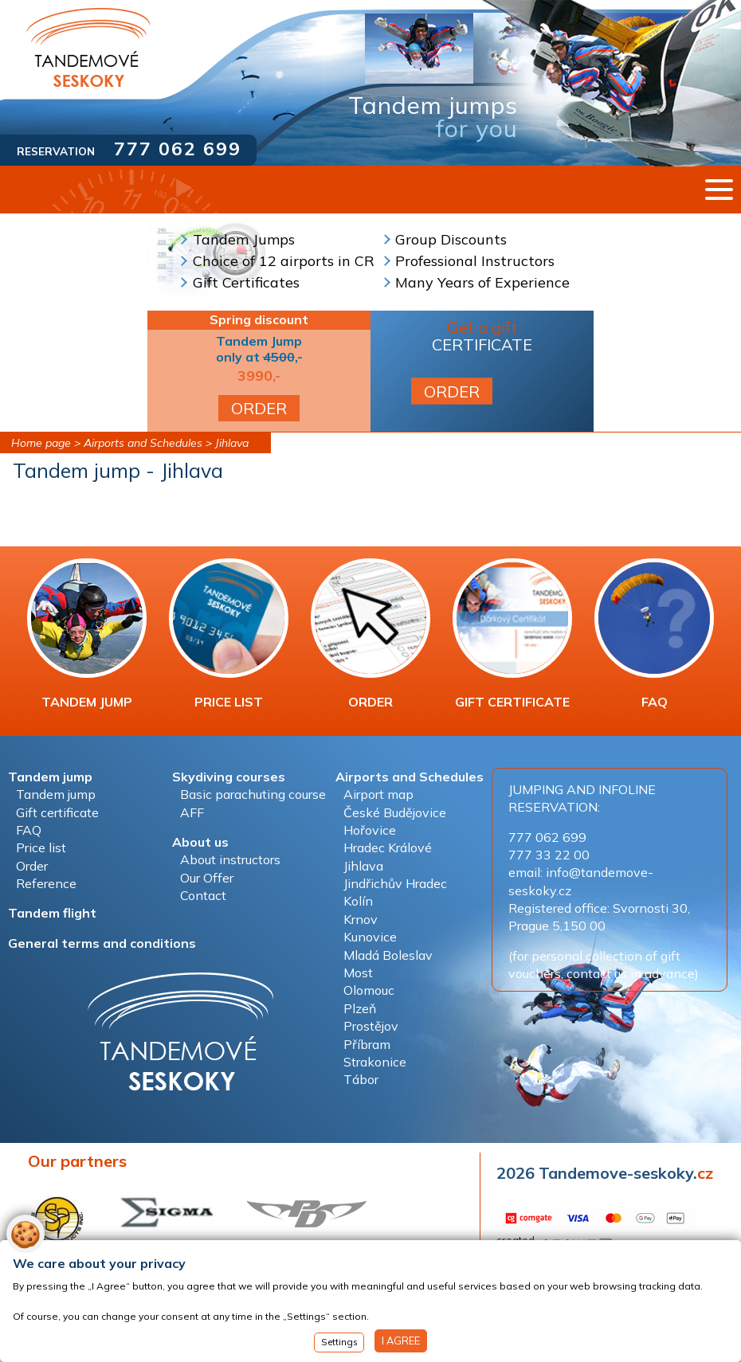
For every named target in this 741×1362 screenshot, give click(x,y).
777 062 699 (177, 148)
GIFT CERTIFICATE (512, 634)
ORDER (259, 408)
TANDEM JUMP (87, 634)
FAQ (654, 634)
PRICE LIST (228, 634)
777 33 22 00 (549, 855)
